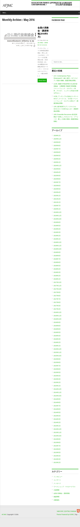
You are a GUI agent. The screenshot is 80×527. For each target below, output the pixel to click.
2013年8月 (57, 442)
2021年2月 (57, 199)
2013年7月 (57, 446)
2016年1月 (57, 346)
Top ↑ (76, 514)
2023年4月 (57, 192)
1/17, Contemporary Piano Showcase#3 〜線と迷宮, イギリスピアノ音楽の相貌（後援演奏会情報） (66, 78)
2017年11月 (57, 285)
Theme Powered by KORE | (66, 514)
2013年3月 (57, 459)
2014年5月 (57, 412)
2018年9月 (57, 252)
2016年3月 (57, 339)
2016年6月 (57, 329)
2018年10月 (57, 249)
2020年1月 (57, 209)
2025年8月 (57, 145)
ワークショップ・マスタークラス (64, 486)
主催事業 (56, 490)
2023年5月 (57, 189)
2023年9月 (57, 175)
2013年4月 (57, 456)
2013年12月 (57, 429)
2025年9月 (57, 142)
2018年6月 (57, 262)
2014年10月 (57, 396)
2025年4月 (57, 159)
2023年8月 (57, 179)
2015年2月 (57, 382)
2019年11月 (57, 215)
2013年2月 (57, 462)
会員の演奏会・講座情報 (43, 43)
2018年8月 (57, 255)
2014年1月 (57, 426)
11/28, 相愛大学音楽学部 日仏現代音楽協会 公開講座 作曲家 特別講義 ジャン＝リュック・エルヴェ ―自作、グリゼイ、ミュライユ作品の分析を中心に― (66, 88)
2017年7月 (57, 299)
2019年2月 (57, 235)
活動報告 (56, 500)
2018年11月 (57, 245)
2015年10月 (57, 356)
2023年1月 (57, 195)
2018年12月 (57, 242)
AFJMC (16, 6)
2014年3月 (57, 419)
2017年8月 (57, 295)
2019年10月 (57, 219)
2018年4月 (57, 269)
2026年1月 (57, 135)
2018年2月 (57, 275)
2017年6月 (57, 302)
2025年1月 (57, 162)
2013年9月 (57, 439)
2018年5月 (57, 265)
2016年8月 (57, 326)
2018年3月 (57, 272)
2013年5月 (57, 452)
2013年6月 (57, 449)
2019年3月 (57, 232)
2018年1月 (57, 279)
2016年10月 (57, 319)
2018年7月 (57, 259)
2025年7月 (57, 149)
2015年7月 (57, 366)
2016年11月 (57, 316)
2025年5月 (57, 155)
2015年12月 (57, 349)
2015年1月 (57, 386)
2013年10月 (57, 436)
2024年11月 (57, 165)
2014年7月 (57, 406)
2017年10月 (57, 289)
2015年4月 (57, 376)
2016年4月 (57, 336)
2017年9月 (57, 292)
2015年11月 (57, 352)
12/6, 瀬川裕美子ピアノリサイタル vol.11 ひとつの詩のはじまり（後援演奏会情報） (66, 109)
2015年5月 (57, 372)
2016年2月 (57, 342)
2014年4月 (57, 416)
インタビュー (58, 476)
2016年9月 (57, 322)
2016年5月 (57, 332)
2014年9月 (57, 399)
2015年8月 (57, 362)
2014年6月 (57, 409)
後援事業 (56, 496)
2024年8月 (57, 169)
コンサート (57, 480)
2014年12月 (57, 389)
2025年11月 (57, 139)
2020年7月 (57, 205)
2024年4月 (57, 172)
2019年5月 (57, 225)
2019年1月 (57, 239)
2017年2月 (57, 309)
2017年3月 (57, 306)
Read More (42, 80)
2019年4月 (57, 229)
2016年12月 (57, 312)
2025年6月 (57, 152)
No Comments (43, 45)
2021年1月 (57, 202)
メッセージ (57, 483)
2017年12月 (57, 282)
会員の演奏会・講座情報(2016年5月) (43, 32)
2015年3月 (57, 379)
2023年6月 (57, 185)
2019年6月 (57, 222)
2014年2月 (57, 422)
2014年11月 (57, 392)
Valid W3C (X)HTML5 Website (66, 511)
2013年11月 (57, 432)
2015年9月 (57, 359)
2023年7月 (57, 182)
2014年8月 (57, 402)
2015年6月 (57, 369)
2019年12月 (57, 212)
